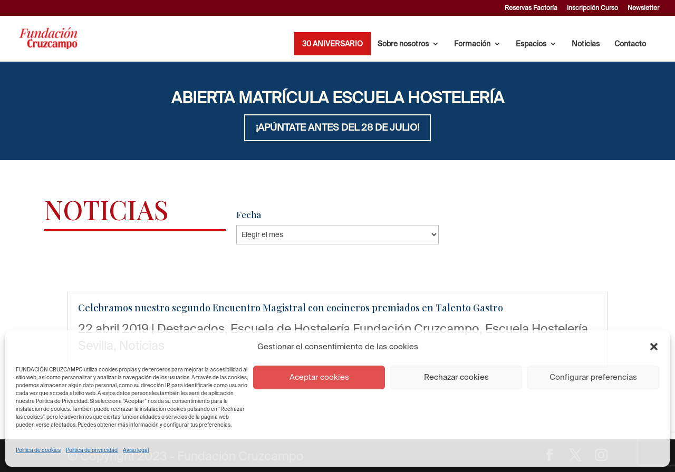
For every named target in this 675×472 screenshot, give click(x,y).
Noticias (586, 44)
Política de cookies (38, 450)
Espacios (531, 44)
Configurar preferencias (593, 376)
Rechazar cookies (456, 376)
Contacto (630, 44)
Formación (472, 44)
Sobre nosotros (403, 44)
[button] (654, 346)
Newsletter (643, 8)
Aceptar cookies (319, 376)
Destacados (191, 328)
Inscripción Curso (592, 8)
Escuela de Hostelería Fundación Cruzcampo (354, 328)
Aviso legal (136, 450)
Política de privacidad (92, 450)
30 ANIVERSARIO (332, 44)
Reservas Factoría (531, 8)
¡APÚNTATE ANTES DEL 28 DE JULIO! (337, 127)
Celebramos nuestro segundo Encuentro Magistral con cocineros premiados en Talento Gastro (290, 307)
